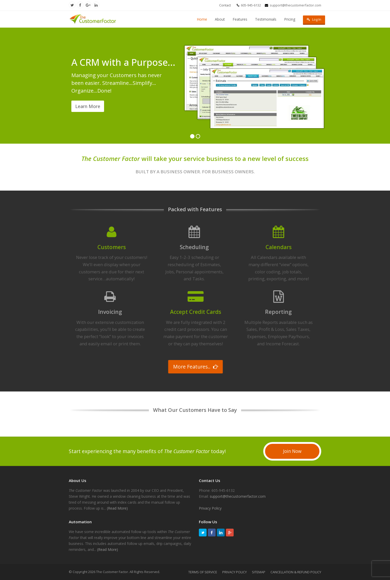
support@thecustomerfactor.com (238, 496)
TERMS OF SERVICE (202, 572)
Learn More (87, 106)
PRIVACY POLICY (234, 572)
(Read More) (117, 508)
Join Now (292, 451)
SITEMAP (258, 572)
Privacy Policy (210, 508)
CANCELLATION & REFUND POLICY (295, 572)
